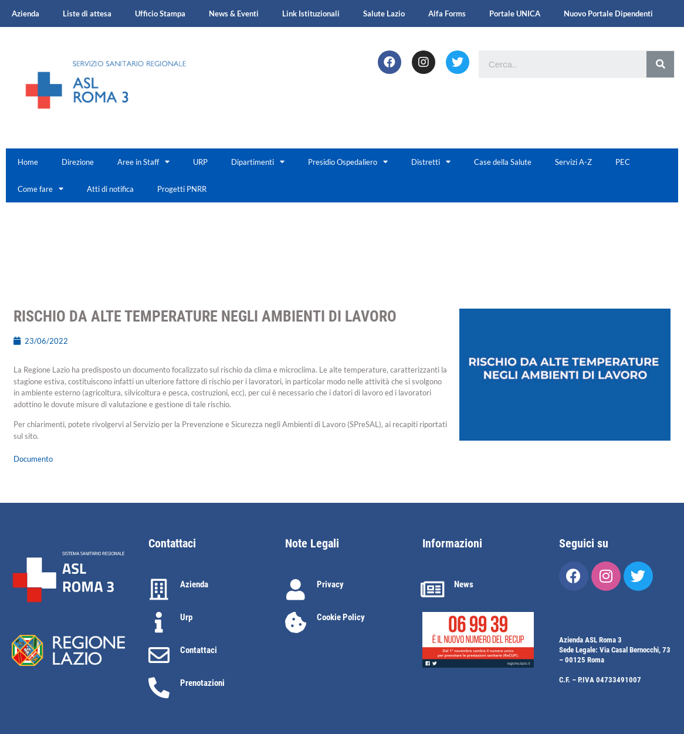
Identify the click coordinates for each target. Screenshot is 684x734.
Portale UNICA (514, 13)
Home (28, 162)
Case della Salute (502, 162)
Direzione (78, 162)
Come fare (40, 188)
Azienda (25, 13)
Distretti (431, 161)
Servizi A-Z (573, 162)
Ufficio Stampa (160, 13)
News (463, 584)
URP (200, 162)
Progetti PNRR (181, 189)
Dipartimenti (258, 161)
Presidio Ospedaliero (348, 161)
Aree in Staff (143, 161)
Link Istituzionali (311, 13)
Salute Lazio (384, 13)
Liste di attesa (87, 13)
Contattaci (198, 650)
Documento (33, 459)
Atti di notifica (110, 189)
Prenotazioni (202, 683)
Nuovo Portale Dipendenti (608, 13)
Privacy (330, 584)
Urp (186, 617)
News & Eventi (234, 13)
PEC (622, 162)
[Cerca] (660, 64)
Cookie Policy (341, 617)
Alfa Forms (447, 13)
